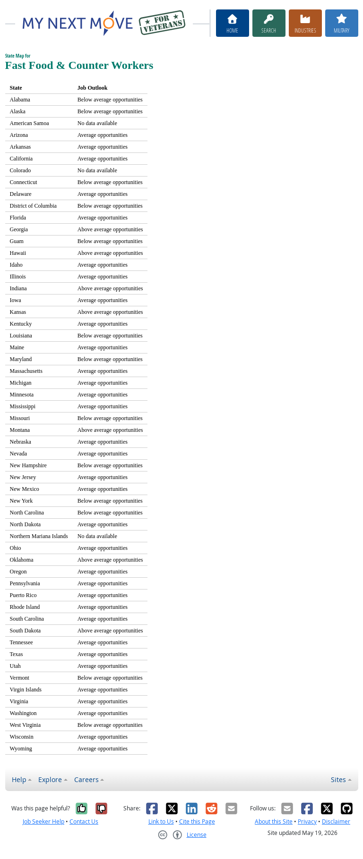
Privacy (307, 821)
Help (19, 779)
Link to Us (161, 821)
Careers (86, 779)
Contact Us (83, 821)
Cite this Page (197, 821)
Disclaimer (336, 821)
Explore (50, 779)
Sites (338, 779)
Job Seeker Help (43, 821)
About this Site (274, 821)
